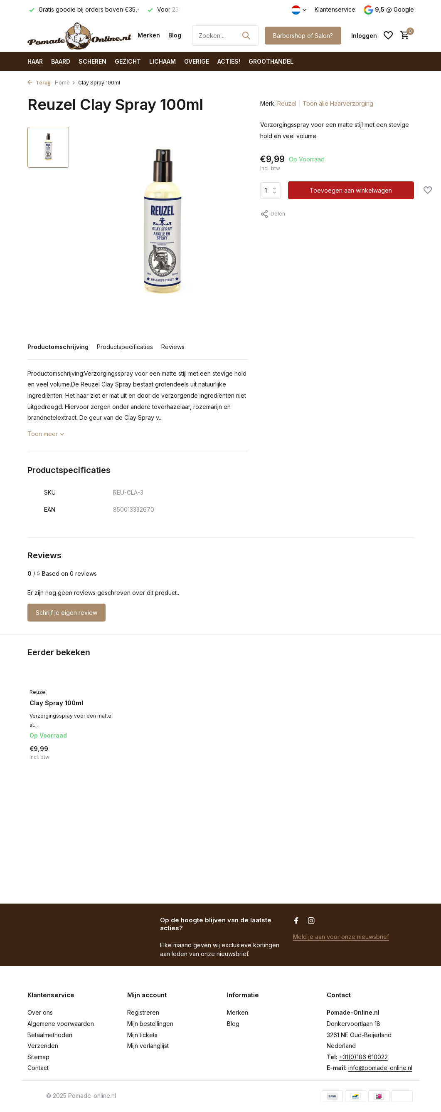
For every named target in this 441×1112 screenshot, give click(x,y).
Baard (60, 61)
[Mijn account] (364, 35)
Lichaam (162, 61)
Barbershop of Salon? (303, 35)
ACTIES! (228, 61)
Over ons (40, 1012)
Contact (38, 1067)
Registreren (143, 1012)
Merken (149, 35)
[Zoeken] (225, 35)
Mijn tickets (142, 1034)
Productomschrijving (58, 346)
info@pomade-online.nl (380, 1067)
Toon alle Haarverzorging (338, 103)
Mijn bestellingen (150, 1023)
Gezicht (128, 61)
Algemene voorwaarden (60, 1023)
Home (65, 82)
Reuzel (286, 103)
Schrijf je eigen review (66, 612)
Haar (35, 61)
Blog (174, 35)
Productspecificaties (125, 346)
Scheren (92, 61)
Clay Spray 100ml (56, 703)
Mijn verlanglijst (148, 1045)
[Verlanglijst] (388, 35)
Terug (39, 82)
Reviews (173, 346)
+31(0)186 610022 (363, 1056)
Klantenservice (335, 9)
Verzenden (42, 1045)
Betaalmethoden (49, 1034)
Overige (196, 61)
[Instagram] (311, 921)
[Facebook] (296, 921)
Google (404, 9)
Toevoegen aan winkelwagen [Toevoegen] (351, 190)
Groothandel (271, 61)
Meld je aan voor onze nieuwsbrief (341, 936)
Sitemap (38, 1056)
